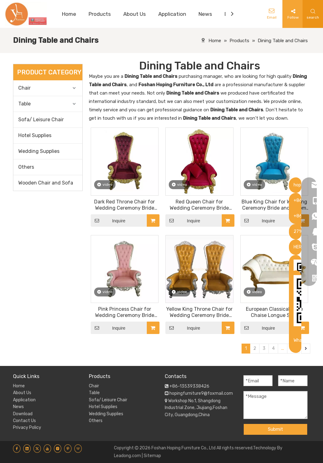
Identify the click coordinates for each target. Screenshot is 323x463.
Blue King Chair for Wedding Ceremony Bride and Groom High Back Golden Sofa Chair (274, 205)
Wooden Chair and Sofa (45, 183)
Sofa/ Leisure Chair (41, 119)
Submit (275, 429)
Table (24, 104)
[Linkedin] (27, 448)
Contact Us (24, 420)
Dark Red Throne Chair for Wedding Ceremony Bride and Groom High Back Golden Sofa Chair (125, 205)
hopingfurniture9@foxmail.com (201, 393)
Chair (24, 88)
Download (23, 413)
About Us (22, 392)
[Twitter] (37, 448)
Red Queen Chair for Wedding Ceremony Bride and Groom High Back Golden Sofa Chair (199, 205)
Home (19, 386)
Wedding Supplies (38, 151)
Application (24, 400)
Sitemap (152, 455)
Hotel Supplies (34, 135)
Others (26, 167)
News (18, 406)
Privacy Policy (27, 427)
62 (293, 348)
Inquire (108, 220)
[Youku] (78, 448)
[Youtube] (47, 448)
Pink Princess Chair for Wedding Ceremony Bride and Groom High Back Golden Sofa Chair (125, 312)
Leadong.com (127, 455)
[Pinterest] (68, 448)
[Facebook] (16, 448)
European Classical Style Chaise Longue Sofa (274, 312)
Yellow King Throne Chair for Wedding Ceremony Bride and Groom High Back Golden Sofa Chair (199, 312)
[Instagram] (57, 448)
